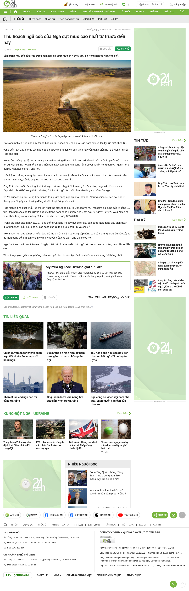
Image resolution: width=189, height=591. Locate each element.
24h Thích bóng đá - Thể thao (99, 11)
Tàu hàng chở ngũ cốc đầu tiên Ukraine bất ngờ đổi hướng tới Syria (109, 356)
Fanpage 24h (54, 515)
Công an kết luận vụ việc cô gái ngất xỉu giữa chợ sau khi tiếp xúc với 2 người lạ (171, 152)
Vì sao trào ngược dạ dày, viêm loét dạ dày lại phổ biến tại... (115, 445)
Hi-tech (140, 11)
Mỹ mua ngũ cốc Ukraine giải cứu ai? (74, 267)
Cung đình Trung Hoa (94, 18)
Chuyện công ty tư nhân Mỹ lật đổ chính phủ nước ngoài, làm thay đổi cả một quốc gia (171, 285)
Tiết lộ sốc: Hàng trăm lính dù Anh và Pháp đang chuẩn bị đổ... (83, 445)
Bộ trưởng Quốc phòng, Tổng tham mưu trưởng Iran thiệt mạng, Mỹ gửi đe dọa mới (107, 475)
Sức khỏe (125, 11)
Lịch (126, 4)
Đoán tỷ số (108, 4)
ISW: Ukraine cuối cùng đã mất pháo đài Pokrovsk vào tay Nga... (50, 445)
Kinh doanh (57, 11)
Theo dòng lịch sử (68, 18)
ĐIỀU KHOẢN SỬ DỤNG (109, 575)
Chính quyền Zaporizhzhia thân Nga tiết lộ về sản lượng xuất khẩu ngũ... (22, 356)
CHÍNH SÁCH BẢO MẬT (79, 575)
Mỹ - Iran (89, 4)
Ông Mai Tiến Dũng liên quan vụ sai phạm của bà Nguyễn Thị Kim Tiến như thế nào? (171, 206)
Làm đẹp (143, 525)
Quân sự (50, 18)
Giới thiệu (43, 575)
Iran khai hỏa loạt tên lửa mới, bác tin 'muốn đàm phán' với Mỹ (108, 492)
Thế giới (154, 11)
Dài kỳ (114, 18)
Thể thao (169, 11)
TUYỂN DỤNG (134, 575)
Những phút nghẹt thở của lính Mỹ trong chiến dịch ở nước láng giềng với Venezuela (170, 249)
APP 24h (12, 515)
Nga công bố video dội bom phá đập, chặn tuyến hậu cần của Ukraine (110, 400)
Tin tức (27, 11)
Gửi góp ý (31, 297)
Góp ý (57, 575)
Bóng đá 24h (79, 515)
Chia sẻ (125, 49)
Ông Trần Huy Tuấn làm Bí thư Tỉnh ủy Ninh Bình (171, 185)
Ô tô (182, 11)
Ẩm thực (111, 525)
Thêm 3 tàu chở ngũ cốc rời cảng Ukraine (20, 398)
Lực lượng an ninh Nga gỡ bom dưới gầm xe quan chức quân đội (66, 356)
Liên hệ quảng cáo (17, 575)
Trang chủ (8, 29)
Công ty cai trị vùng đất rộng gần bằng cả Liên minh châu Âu (170, 265)
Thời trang (127, 525)
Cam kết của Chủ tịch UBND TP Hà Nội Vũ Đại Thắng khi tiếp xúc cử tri (171, 168)
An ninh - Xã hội (60, 525)
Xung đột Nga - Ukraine (24, 49)
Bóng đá (41, 11)
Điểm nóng (35, 18)
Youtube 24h (128, 515)
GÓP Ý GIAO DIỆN (10, 586)
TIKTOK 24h (103, 515)
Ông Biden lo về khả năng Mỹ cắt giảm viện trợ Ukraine (65, 398)
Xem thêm (122, 413)
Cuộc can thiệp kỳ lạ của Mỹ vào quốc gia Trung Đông (171, 230)
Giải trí (73, 11)
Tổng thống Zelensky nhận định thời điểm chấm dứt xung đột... (17, 445)
